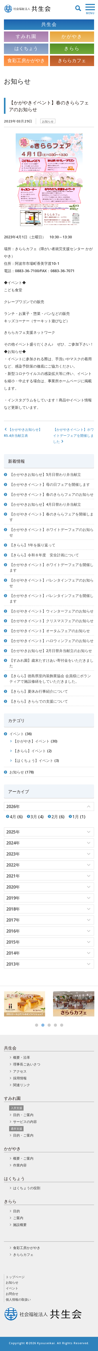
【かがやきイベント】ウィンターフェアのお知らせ (51, 611)
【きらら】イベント (29, 750)
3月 (34, 817)
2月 (54, 817)
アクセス (20, 1071)
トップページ (15, 1277)
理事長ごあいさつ (26, 1064)
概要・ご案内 (23, 1158)
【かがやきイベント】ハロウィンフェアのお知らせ (51, 640)
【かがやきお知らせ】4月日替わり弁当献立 (45, 504)
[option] (24, 1003)
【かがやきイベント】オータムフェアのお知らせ (49, 630)
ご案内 (18, 1217)
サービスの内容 (25, 1121)
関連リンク (21, 1085)
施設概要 (20, 1224)
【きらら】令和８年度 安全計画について (44, 554)
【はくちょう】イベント (33, 760)
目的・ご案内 (23, 1114)
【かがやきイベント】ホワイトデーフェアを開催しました (73, 435)
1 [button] (36, 1025)
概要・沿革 (21, 1057)
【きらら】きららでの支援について (38, 701)
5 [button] (61, 1025)
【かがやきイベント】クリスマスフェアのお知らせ (51, 620)
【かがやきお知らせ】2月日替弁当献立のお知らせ (50, 650)
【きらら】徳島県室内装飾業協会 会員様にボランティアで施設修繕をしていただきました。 (50, 678)
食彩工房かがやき (26, 1247)
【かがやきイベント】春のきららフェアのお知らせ (51, 494)
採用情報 (20, 1078)
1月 (75, 817)
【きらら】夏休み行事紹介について (38, 691)
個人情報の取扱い (18, 1299)
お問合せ (12, 1293)
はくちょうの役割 (26, 1188)
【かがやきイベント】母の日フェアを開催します (49, 484)
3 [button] (49, 1025)
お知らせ (48, 121)
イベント (16, 733)
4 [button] (55, 1025)
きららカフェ (23, 1254)
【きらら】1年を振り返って (32, 544)
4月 (13, 817)
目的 (16, 1211)
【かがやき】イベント (31, 741)
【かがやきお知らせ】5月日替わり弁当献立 (45, 474)
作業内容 (20, 1165)
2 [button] (42, 1025)
